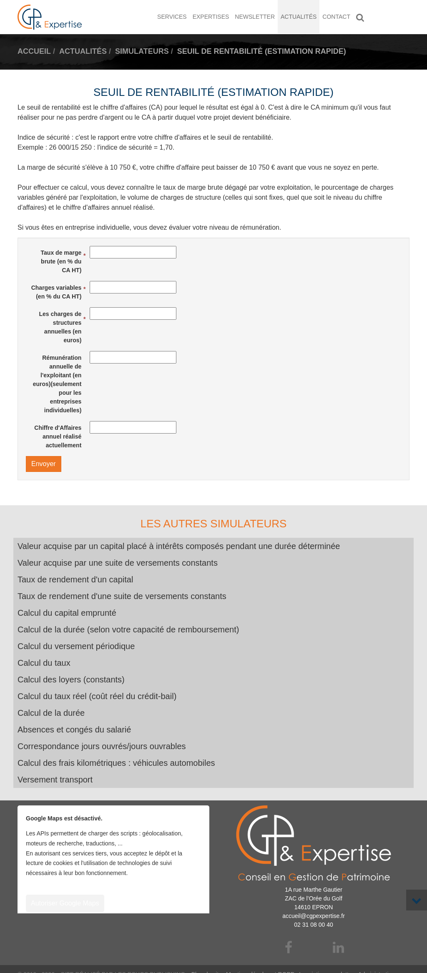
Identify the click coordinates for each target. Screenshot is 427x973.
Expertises (211, 16)
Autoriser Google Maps (65, 903)
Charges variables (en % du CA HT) (56, 292)
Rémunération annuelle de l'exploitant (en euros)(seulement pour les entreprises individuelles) (57, 384)
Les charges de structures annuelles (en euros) (60, 327)
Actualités (298, 16)
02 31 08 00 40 (313, 924)
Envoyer (43, 463)
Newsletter (255, 16)
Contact (336, 16)
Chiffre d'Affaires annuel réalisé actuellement (57, 436)
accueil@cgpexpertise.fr (313, 916)
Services (172, 16)
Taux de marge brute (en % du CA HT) (61, 261)
